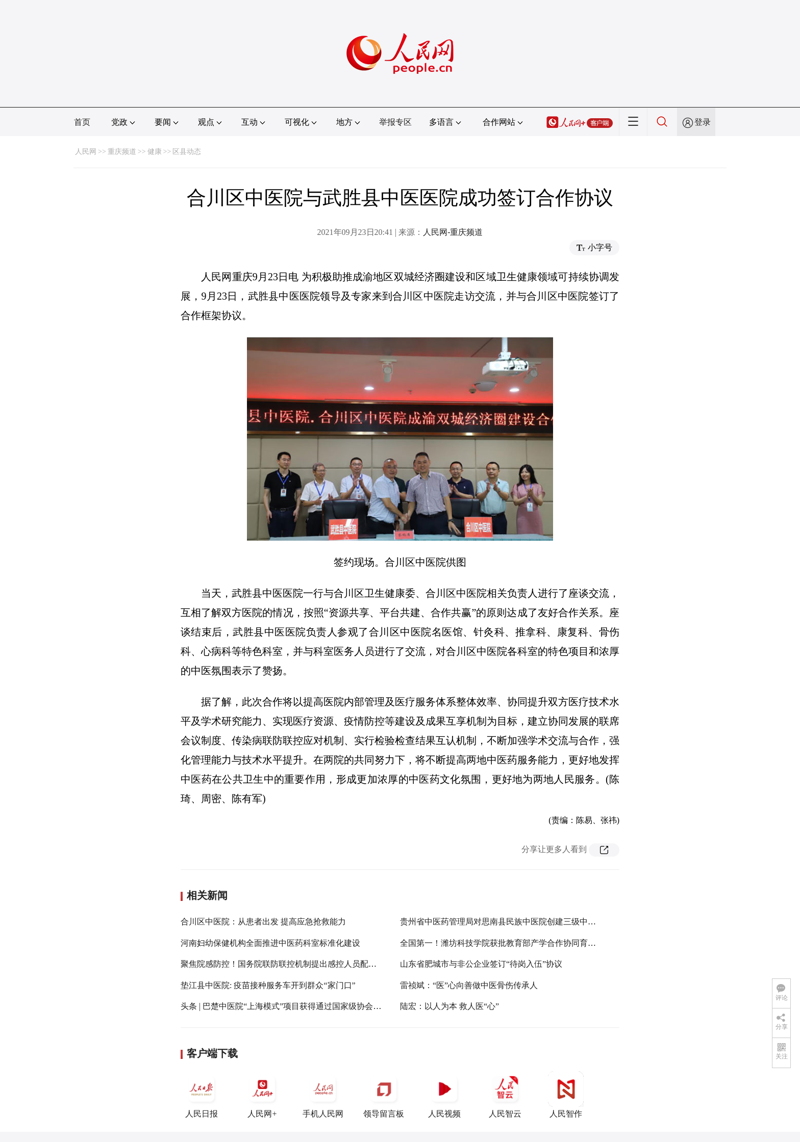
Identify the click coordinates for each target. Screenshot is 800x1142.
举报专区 (395, 122)
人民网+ (262, 1094)
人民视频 (444, 1094)
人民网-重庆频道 (453, 232)
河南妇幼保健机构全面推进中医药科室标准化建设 (270, 943)
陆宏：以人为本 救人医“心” (449, 1006)
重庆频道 (122, 151)
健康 (154, 151)
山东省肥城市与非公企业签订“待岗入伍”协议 (481, 964)
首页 (82, 122)
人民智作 (566, 1094)
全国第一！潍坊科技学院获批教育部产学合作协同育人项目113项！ (520, 943)
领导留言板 (383, 1094)
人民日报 (201, 1094)
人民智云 (505, 1094)
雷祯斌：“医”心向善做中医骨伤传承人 (469, 985)
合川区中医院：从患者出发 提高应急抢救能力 (263, 921)
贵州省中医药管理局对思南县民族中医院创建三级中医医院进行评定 (522, 921)
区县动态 (186, 151)
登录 (702, 122)
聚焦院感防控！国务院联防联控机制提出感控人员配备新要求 (291, 964)
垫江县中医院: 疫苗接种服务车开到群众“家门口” (268, 985)
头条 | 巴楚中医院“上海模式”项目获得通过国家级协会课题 (285, 1006)
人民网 (85, 151)
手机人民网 (323, 1094)
